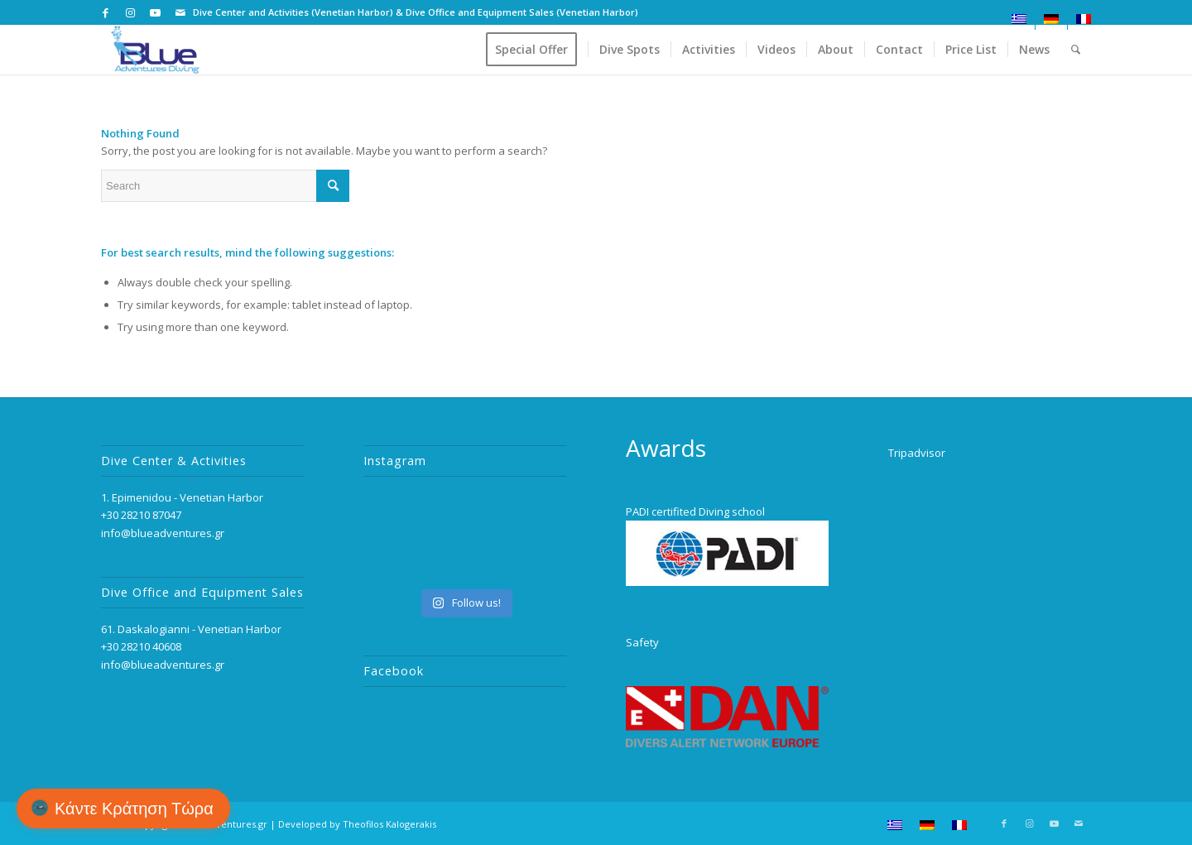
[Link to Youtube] (155, 12)
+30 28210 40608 (141, 646)
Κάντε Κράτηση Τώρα (134, 808)
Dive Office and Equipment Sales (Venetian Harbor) (522, 12)
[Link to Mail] (180, 12)
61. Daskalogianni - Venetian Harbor (191, 629)
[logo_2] (155, 49)
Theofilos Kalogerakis (389, 824)
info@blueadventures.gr (162, 533)
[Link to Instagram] (130, 12)
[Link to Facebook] (106, 12)
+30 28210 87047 (141, 514)
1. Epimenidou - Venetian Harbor (182, 497)
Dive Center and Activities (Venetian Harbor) (293, 12)
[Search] (1075, 49)
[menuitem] (1019, 19)
